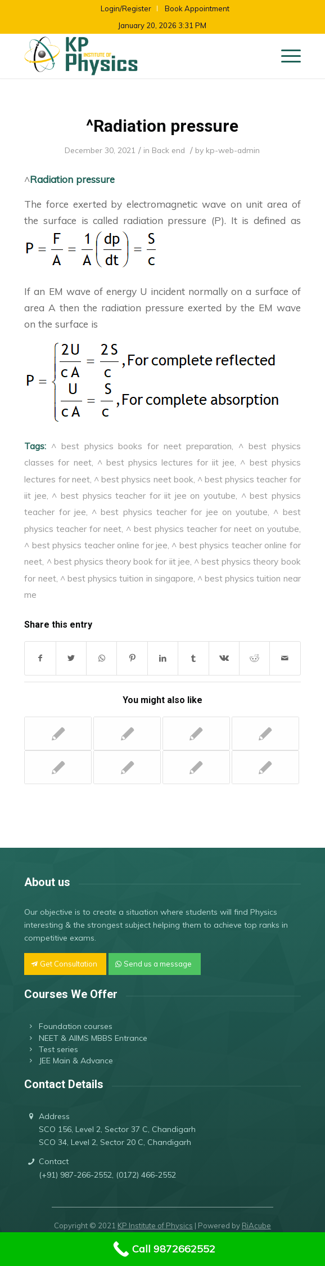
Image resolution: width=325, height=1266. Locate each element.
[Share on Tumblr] (193, 658)
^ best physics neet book (143, 479)
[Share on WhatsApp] (101, 658)
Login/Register (126, 8)
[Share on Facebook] (40, 658)
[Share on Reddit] (254, 658)
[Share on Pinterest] (132, 658)
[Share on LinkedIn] (163, 658)
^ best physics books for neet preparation (141, 445)
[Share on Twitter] (71, 658)
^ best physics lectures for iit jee (166, 462)
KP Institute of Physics (155, 1225)
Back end (168, 150)
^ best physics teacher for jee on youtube (180, 511)
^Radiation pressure (162, 126)
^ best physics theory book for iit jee (118, 561)
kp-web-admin (233, 150)
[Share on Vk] (224, 658)
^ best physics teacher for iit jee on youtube (144, 495)
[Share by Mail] (285, 658)
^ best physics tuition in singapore (126, 578)
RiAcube (256, 1225)
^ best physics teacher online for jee (96, 545)
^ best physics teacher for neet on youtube (212, 528)
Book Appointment (197, 8)
